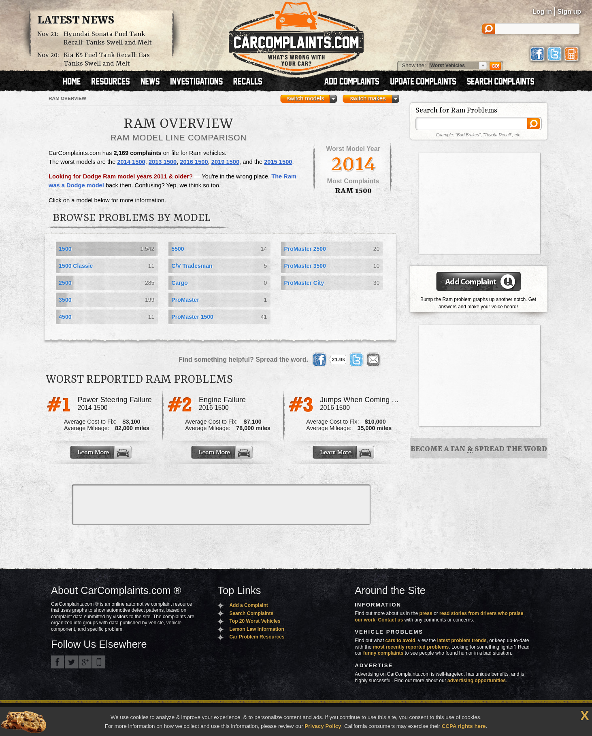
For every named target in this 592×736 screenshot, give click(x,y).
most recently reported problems (411, 647)
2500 (65, 283)
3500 (65, 300)
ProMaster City (304, 283)
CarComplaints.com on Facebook (57, 661)
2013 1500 (163, 162)
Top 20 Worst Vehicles (254, 621)
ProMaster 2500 (305, 249)
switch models (305, 98)
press (426, 613)
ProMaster (185, 300)
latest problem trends (462, 640)
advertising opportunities (476, 680)
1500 (65, 249)
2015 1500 (278, 162)
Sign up (569, 11)
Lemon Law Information (256, 629)
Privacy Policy (323, 726)
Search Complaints (251, 613)
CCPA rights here (464, 726)
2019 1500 (225, 162)
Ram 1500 (353, 191)
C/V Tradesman (191, 266)
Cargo (179, 283)
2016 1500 (194, 162)
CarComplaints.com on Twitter (71, 661)
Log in (542, 11)
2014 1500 (131, 162)
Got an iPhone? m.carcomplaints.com (98, 661)
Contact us (390, 620)
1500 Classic (76, 266)
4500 (65, 317)
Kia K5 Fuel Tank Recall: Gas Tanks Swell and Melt (107, 59)
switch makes (368, 98)
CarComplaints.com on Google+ (85, 661)
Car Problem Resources (256, 637)
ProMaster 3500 (305, 266)
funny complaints (383, 653)
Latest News (75, 20)
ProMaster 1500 (192, 317)
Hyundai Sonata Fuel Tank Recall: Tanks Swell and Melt (108, 38)
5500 (177, 249)
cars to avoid (400, 640)
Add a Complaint (248, 605)
